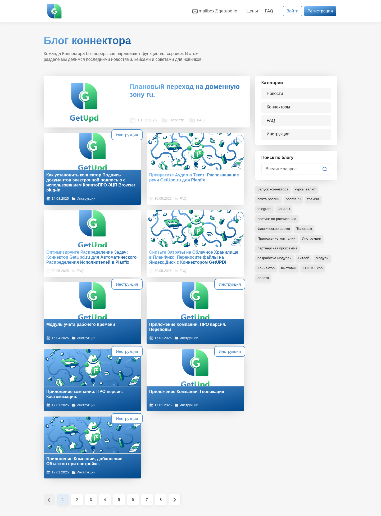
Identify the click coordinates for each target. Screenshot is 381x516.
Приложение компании (277, 240)
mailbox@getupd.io (214, 11)
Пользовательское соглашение (301, 451)
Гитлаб (305, 260)
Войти (292, 10)
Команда (128, 457)
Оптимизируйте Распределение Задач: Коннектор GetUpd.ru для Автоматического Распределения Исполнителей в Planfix (213, 180)
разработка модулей (275, 260)
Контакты (128, 470)
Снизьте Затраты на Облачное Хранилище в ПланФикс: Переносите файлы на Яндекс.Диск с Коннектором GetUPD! (72, 265)
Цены (252, 10)
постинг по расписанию (277, 221)
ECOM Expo (314, 270)
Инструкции (83, 201)
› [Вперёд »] (174, 383)
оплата (263, 279)
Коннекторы (279, 107)
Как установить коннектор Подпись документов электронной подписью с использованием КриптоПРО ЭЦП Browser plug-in (73, 180)
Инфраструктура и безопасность (302, 483)
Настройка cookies (62, 460)
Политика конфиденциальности (302, 476)
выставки (289, 270)
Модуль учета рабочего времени (141, 257)
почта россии (268, 201)
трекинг (314, 201)
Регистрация (320, 10)
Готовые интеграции (214, 457)
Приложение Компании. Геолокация (141, 339)
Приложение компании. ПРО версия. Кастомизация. (76, 339)
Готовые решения (212, 451)
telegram (264, 211)
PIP (67, 451)
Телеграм (305, 231)
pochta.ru (294, 201)
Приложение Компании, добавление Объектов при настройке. (215, 342)
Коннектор (266, 270)
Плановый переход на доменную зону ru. (176, 91)
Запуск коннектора (273, 191)
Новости (160, 112)
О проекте (129, 451)
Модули (323, 260)
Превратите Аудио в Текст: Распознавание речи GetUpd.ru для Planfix (145, 172)
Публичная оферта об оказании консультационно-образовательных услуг (301, 464)
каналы (284, 211)
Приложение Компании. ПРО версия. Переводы (217, 257)
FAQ (269, 10)
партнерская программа (278, 250)
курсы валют (307, 191)
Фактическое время (274, 231)
